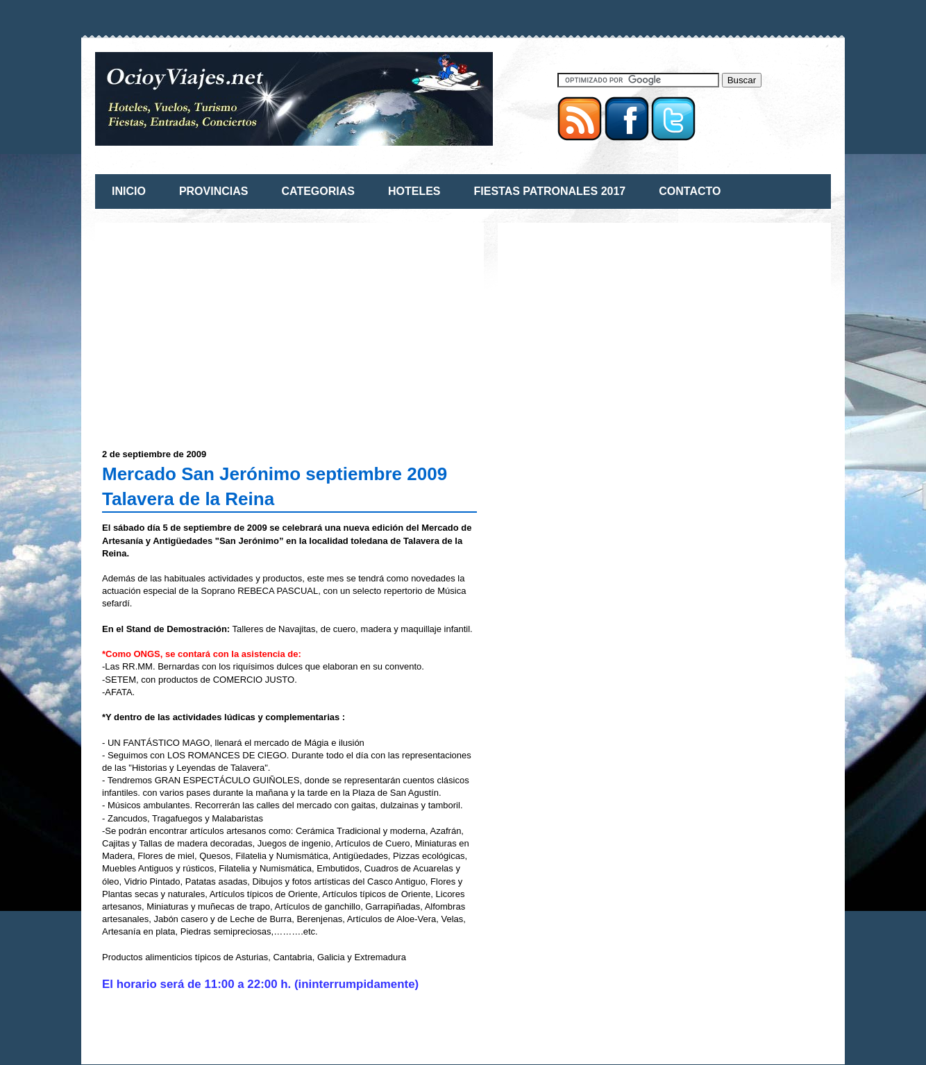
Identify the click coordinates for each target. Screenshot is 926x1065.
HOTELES (414, 191)
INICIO (129, 191)
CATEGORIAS (317, 191)
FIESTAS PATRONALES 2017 (550, 191)
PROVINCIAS (214, 191)
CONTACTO (690, 191)
